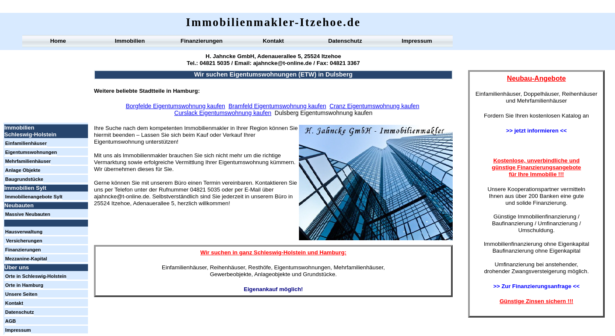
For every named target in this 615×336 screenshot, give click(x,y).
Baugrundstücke (24, 179)
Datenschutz (345, 41)
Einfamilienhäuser (26, 143)
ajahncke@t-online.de (282, 63)
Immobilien (130, 41)
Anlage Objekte (22, 170)
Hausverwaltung (24, 231)
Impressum (416, 41)
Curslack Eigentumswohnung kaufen (222, 112)
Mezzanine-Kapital (26, 258)
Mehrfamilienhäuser (28, 161)
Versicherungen (24, 240)
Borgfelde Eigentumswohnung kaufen (175, 106)
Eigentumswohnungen (31, 152)
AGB (10, 321)
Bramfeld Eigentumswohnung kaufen (277, 106)
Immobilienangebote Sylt (33, 196)
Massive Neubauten (27, 214)
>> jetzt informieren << (536, 130)
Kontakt (273, 41)
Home (58, 41)
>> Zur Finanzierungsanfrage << (536, 286)
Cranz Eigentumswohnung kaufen (374, 106)
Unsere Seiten (21, 294)
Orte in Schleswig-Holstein (36, 276)
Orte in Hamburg (24, 285)
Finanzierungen (202, 41)
